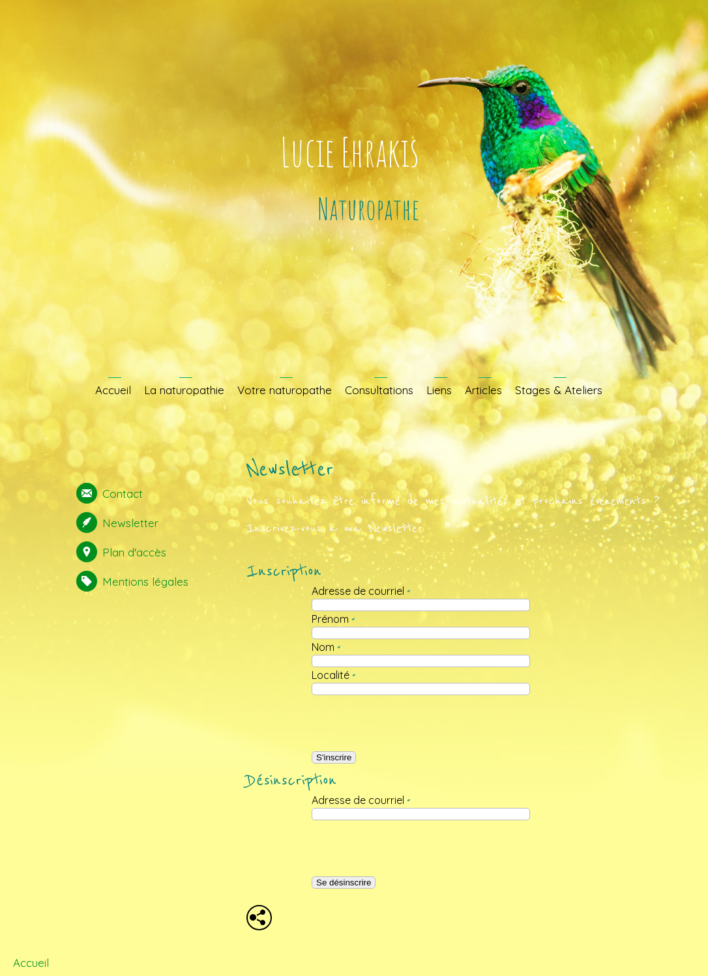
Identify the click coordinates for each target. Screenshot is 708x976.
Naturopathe (368, 208)
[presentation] (412, 723)
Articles (483, 390)
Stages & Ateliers (558, 390)
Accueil (113, 390)
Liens (439, 390)
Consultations (379, 390)
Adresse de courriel (361, 590)
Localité (333, 675)
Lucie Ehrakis (349, 152)
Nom (326, 646)
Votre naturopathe (284, 390)
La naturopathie (184, 390)
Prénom (333, 618)
